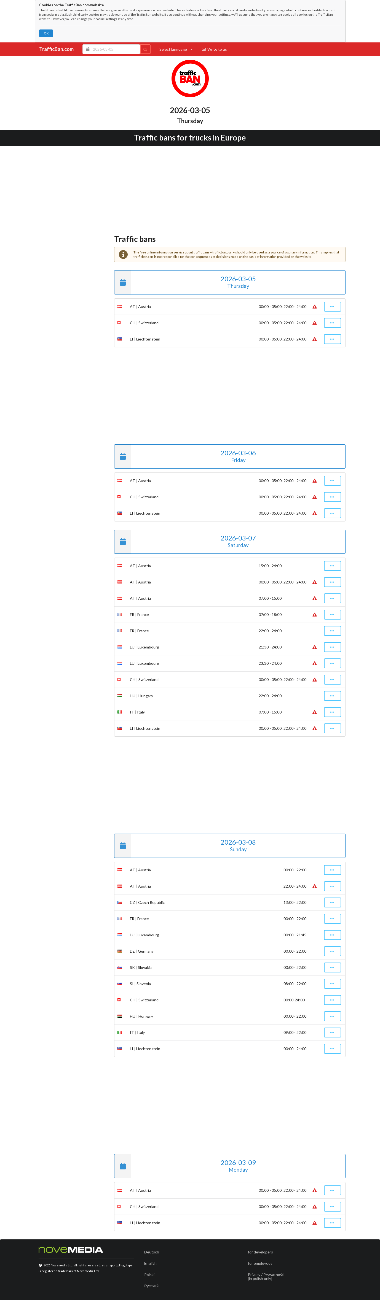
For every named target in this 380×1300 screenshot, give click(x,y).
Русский (151, 1285)
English (150, 1263)
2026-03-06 (185, 456)
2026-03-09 (185, 1166)
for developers (260, 1252)
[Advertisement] (190, 188)
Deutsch (151, 1252)
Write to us (214, 49)
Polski (149, 1274)
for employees (260, 1263)
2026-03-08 (185, 846)
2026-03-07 (185, 542)
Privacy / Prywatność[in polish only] (266, 1276)
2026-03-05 (185, 282)
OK (46, 33)
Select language (175, 49)
